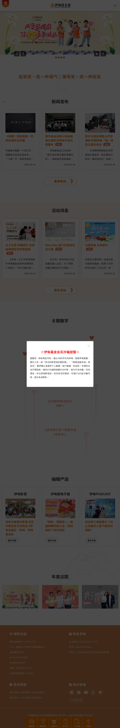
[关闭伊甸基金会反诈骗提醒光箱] (88, 345)
